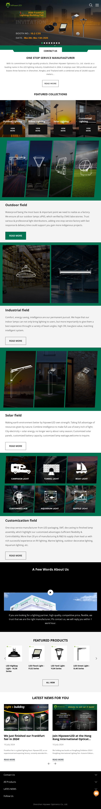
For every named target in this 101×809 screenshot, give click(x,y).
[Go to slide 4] (49, 43)
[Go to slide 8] (59, 43)
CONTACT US (50, 50)
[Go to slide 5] (51, 43)
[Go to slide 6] (54, 43)
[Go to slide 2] (44, 43)
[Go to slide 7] (56, 43)
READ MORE (50, 83)
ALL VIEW (50, 683)
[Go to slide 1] (42, 43)
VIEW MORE (12, 129)
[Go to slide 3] (47, 43)
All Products (10, 781)
